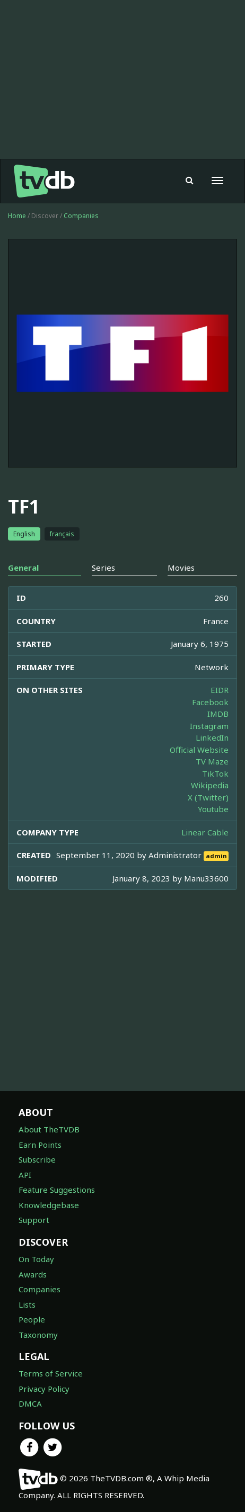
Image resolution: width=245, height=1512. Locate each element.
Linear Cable (205, 832)
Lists (27, 1304)
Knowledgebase (49, 1205)
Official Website (199, 749)
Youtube (213, 809)
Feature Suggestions (57, 1189)
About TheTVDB (49, 1129)
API (25, 1174)
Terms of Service (51, 1373)
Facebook (210, 702)
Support (34, 1219)
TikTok (215, 773)
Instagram (209, 726)
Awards (33, 1274)
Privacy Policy (44, 1388)
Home (17, 215)
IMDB (218, 713)
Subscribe (37, 1159)
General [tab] (23, 567)
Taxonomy (38, 1334)
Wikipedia (210, 785)
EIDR (220, 690)
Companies (81, 215)
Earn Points (40, 1144)
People (32, 1319)
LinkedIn (212, 737)
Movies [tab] (181, 567)
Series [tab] (103, 567)
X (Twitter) (208, 797)
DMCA (30, 1403)
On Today (36, 1259)
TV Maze (212, 761)
